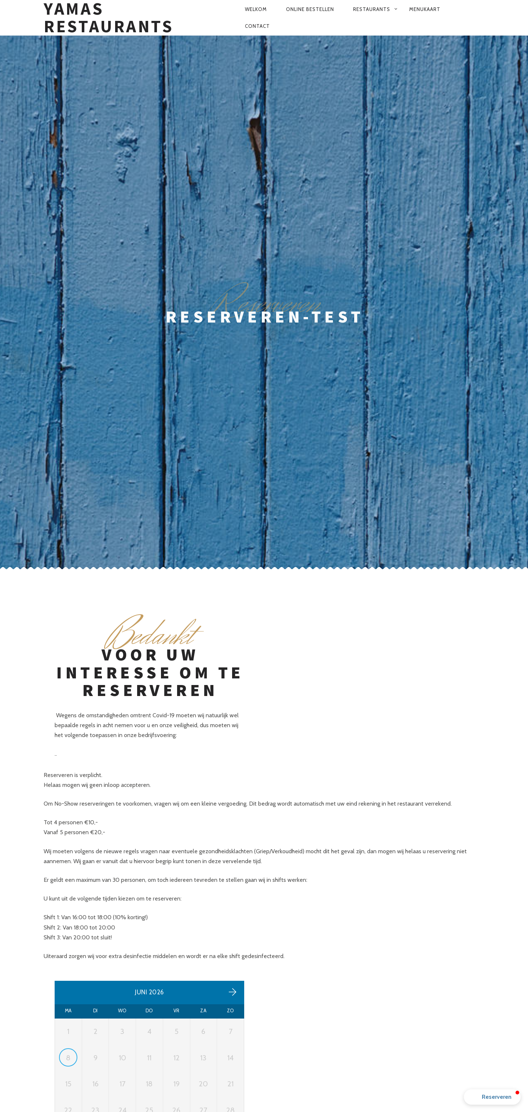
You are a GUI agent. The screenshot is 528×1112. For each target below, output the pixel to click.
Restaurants (371, 9)
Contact (257, 26)
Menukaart (424, 9)
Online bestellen (310, 9)
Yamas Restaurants (109, 18)
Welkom (256, 9)
